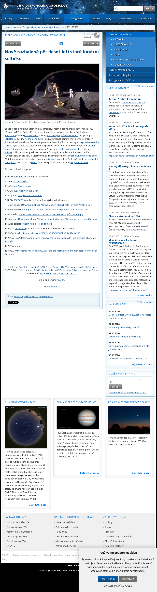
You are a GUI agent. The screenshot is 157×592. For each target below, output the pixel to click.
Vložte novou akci (145, 302)
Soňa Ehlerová (132, 212)
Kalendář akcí (118, 304)
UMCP (64, 267)
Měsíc (34, 162)
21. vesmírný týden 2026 (20, 402)
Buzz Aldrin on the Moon (25, 190)
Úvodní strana (12, 27)
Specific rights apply (43, 270)
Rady (108, 18)
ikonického (10, 135)
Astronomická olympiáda (19, 531)
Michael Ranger (67, 121)
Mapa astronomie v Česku (69, 541)
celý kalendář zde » (141, 364)
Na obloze (54, 18)
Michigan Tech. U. (69, 273)
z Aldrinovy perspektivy (70, 148)
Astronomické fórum (66, 545)
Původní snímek (69, 135)
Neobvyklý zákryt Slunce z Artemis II (130, 167)
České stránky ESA (16, 541)
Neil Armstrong (38, 121)
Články (8, 18)
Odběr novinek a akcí (122, 373)
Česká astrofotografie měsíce (76, 402)
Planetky (109, 531)
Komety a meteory (114, 545)
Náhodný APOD (52, 286)
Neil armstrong (31, 296)
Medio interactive (62, 570)
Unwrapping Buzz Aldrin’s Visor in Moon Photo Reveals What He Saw (57, 204)
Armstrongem (53, 135)
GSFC (55, 273)
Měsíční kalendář (122, 44)
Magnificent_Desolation (30, 195)
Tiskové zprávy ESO (17, 536)
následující (89, 43)
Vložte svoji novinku (144, 86)
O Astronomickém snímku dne (129, 59)
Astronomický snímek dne (50, 27)
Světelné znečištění (65, 522)
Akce (38, 18)
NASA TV (11, 545)
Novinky (24, 18)
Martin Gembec (132, 122)
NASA (17, 121)
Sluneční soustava (114, 541)
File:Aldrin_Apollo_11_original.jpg (35, 223)
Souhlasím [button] (108, 579)
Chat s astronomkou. (136, 229)
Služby (96, 18)
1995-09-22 (19, 176)
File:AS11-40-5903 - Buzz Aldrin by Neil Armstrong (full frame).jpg (51, 214)
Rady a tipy (61, 531)
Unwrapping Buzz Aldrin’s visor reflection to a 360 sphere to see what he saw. (57, 219)
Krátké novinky (119, 88)
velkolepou (10, 138)
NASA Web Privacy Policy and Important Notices (76, 270)
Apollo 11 (25, 121)
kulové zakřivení (26, 145)
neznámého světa (34, 138)
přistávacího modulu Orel (59, 159)
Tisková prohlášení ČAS (19, 522)
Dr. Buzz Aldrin (20, 181)
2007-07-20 (19, 200)
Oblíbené (118, 39)
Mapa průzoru (46, 296)
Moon (18, 245)
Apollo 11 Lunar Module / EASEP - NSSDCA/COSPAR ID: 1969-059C (47, 233)
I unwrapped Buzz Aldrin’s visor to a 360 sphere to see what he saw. (54, 209)
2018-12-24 (20, 228)
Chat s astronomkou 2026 (124, 216)
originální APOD (57, 279)
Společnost (125, 18)
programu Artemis (79, 162)
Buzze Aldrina (31, 135)
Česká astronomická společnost (25, 554)
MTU (42, 267)
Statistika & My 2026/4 (133, 102)
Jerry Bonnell (54, 267)
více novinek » (144, 295)
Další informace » (38, 504)
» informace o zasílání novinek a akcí (127, 392)
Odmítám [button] (128, 579)
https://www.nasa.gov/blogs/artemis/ (128, 289)
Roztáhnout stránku (89, 35)
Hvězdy (108, 522)
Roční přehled (120, 49)
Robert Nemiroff (31, 267)
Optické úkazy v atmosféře (118, 536)
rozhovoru (114, 112)
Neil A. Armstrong (22, 186)
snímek (8, 152)
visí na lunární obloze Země (83, 155)
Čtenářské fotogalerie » (122, 75)
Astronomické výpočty (67, 526)
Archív (116, 54)
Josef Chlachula (89, 267)
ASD (41, 273)
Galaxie (109, 526)
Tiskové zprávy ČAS (17, 526)
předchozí (14, 43)
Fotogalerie (76, 18)
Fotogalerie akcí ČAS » (121, 80)
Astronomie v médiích (67, 536)
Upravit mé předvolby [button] (118, 585)
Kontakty (146, 18)
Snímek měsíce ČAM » (121, 69)
